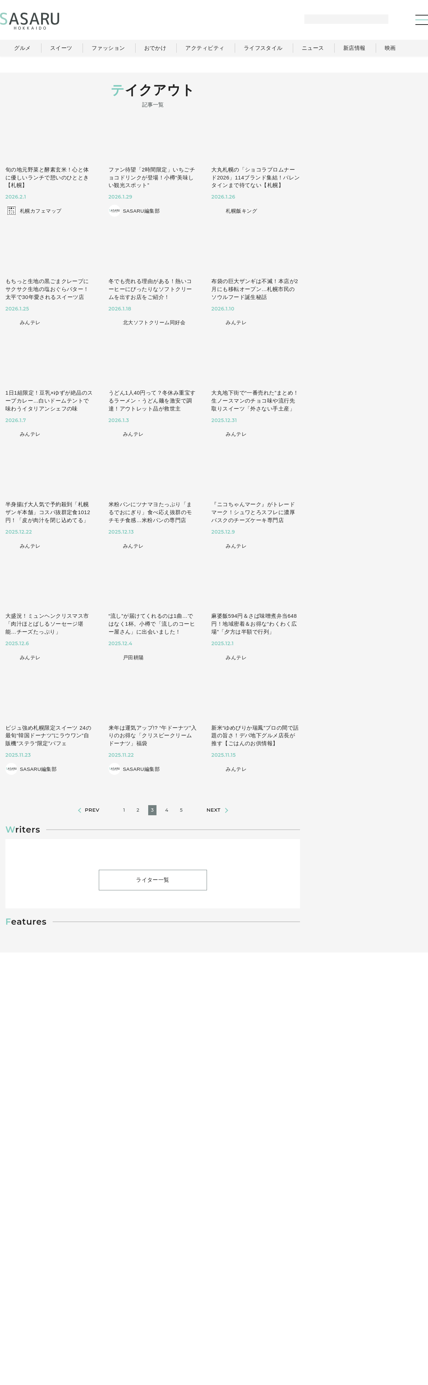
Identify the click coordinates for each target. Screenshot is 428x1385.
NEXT (214, 817)
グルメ (204, 1322)
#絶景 (122, 1198)
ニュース (359, 1322)
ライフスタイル (318, 1322)
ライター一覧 (152, 961)
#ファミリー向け (85, 1198)
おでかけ (278, 1322)
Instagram (396, 797)
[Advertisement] (368, 128)
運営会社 (318, 1337)
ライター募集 (355, 1337)
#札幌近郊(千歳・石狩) (165, 1198)
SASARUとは (281, 1337)
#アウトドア (40, 1198)
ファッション (240, 1322)
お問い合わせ (397, 1337)
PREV (92, 817)
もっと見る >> (397, 491)
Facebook (368, 797)
